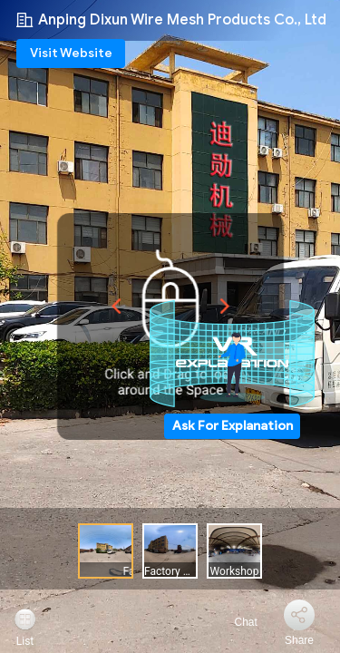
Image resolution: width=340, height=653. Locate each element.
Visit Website (71, 53)
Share (299, 640)
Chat (235, 622)
